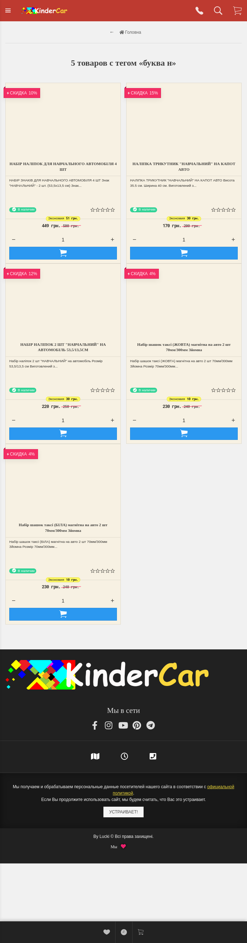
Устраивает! (123, 812)
